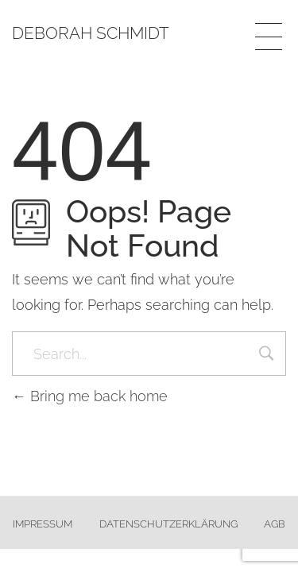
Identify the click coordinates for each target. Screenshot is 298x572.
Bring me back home (90, 396)
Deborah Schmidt (90, 33)
